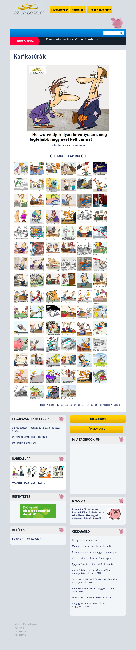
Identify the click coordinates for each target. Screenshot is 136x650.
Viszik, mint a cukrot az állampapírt (91, 558)
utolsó (117, 405)
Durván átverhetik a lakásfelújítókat (92, 597)
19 (96, 405)
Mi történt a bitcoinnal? (25, 442)
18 (92, 405)
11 (62, 405)
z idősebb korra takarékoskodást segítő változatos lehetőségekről (88, 515)
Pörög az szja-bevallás (84, 540)
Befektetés (21, 496)
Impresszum (20, 631)
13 (70, 405)
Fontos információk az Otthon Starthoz (72, 39)
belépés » (17, 538)
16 (83, 405)
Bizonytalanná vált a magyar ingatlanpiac (95, 552)
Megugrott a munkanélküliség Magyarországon (88, 605)
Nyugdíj (78, 501)
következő (105, 405)
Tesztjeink (78, 9)
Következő (74, 155)
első (43, 405)
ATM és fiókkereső (99, 9)
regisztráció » (33, 538)
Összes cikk (97, 429)
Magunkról (19, 628)
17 (87, 405)
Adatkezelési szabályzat (25, 624)
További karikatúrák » (28, 483)
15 (79, 405)
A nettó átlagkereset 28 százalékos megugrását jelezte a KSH (91, 572)
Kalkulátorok (59, 9)
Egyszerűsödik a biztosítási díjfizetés (92, 564)
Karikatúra (21, 459)
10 (58, 405)
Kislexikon (98, 419)
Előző (59, 155)
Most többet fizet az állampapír (29, 436)
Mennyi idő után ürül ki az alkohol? (91, 546)
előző (51, 405)
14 (75, 405)
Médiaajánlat (20, 635)
